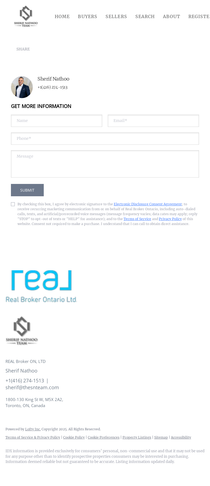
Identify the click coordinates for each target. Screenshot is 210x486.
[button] (26, 16)
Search (145, 16)
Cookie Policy (74, 437)
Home (62, 16)
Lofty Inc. (33, 429)
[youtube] (59, 471)
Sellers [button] (116, 16)
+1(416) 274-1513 (52, 87)
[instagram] (43, 471)
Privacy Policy (170, 219)
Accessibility (181, 437)
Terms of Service (137, 219)
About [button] (171, 16)
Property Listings (136, 437)
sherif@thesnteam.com (32, 387)
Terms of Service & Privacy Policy (32, 437)
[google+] (75, 471)
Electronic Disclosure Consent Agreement (148, 204)
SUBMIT (27, 190)
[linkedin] (27, 471)
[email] (153, 121)
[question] (105, 164)
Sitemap (161, 437)
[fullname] (56, 121)
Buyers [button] (87, 16)
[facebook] (12, 471)
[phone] (105, 138)
